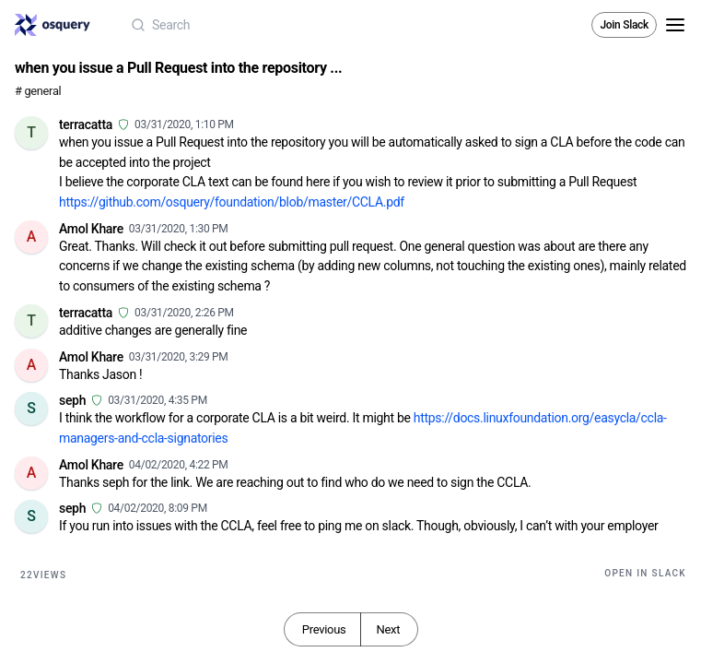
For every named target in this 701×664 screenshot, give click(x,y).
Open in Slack (645, 573)
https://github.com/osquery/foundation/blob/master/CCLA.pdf (231, 202)
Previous (324, 629)
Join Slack (624, 24)
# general (38, 91)
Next (388, 629)
